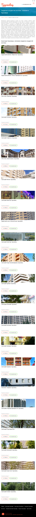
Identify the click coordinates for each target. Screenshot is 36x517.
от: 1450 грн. (5, 207)
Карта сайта (29, 508)
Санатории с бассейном (19, 506)
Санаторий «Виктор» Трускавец (8, 200)
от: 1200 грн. (5, 353)
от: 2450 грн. (5, 311)
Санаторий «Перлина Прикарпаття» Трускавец (12, 408)
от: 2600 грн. (5, 103)
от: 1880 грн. (5, 374)
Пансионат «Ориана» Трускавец (8, 387)
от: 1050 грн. (5, 290)
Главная (2, 17)
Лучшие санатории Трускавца (11, 508)
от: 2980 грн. (5, 166)
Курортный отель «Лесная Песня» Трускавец (11, 221)
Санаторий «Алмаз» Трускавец (8, 491)
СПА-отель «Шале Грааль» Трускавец (10, 158)
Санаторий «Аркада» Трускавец (8, 346)
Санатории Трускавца (9, 506)
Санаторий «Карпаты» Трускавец (9, 138)
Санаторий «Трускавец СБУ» (8, 429)
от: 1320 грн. (5, 478)
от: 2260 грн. (5, 228)
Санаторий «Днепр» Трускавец (8, 283)
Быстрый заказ (13, 82)
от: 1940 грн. (5, 249)
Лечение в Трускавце (28, 506)
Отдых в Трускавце (22, 508)
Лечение (6, 17)
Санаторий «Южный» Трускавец (9, 304)
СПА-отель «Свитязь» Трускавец (9, 96)
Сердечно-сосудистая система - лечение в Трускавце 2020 (11, 514)
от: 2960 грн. (5, 436)
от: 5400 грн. (5, 82)
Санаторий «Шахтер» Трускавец (9, 242)
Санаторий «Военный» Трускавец (9, 450)
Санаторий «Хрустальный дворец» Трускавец (12, 262)
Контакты (3, 508)
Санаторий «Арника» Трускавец (8, 366)
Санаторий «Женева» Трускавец (9, 117)
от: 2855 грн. (5, 145)
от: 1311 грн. (5, 124)
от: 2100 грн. (5, 415)
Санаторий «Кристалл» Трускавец (9, 470)
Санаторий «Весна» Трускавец (8, 179)
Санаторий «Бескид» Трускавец (8, 325)
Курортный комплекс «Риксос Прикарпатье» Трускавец (14, 75)
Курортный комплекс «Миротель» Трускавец (12, 54)
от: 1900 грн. (5, 457)
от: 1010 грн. (5, 186)
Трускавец (7, 4)
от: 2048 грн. (5, 270)
